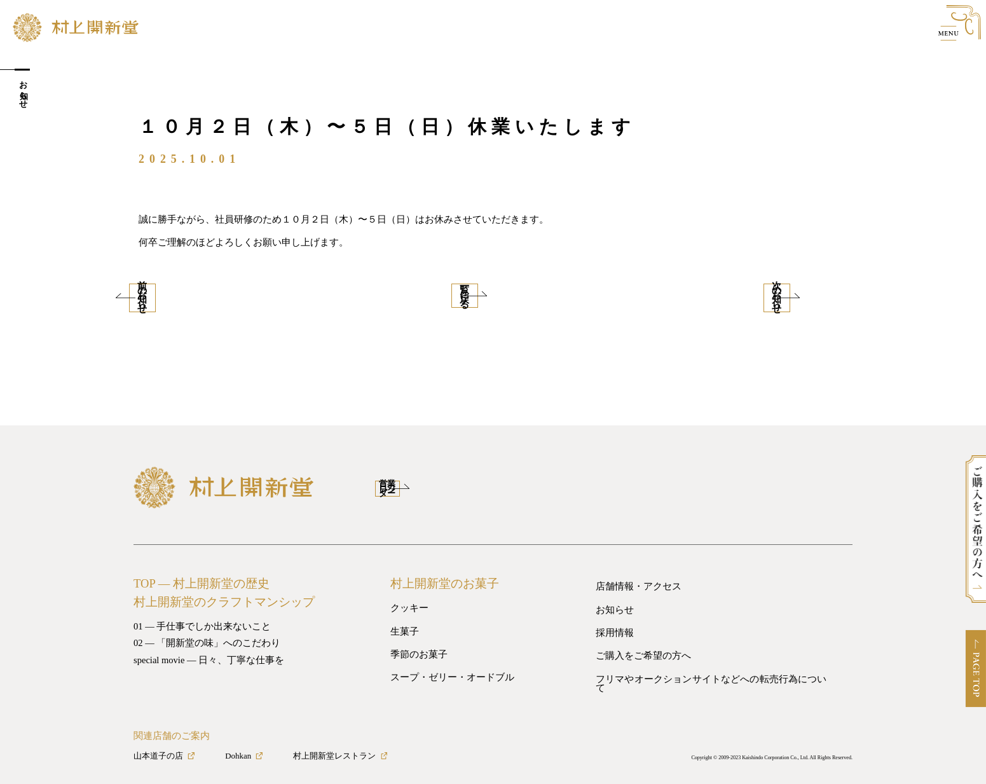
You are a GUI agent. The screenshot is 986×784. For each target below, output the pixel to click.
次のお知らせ (787, 294)
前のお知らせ (189, 294)
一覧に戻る (493, 294)
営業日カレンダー (432, 481)
